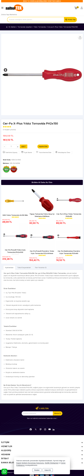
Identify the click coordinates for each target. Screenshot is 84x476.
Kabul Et (48, 470)
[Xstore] (15, 7)
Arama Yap (72, 19)
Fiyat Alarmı (26, 152)
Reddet (36, 470)
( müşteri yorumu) (9, 130)
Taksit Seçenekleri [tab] (24, 267)
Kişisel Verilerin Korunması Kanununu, (30, 463)
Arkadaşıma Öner (62, 152)
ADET (23, 147)
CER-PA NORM (15, 163)
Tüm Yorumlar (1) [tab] (41, 267)
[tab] (9, 267)
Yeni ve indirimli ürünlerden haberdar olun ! (42, 418)
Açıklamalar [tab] (9, 267)
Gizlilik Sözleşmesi (51, 463)
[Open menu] (3, 8)
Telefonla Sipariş (10, 152)
